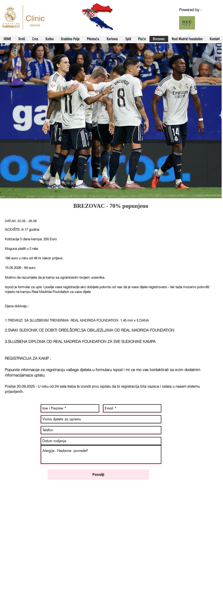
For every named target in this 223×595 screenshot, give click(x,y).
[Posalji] (98, 474)
